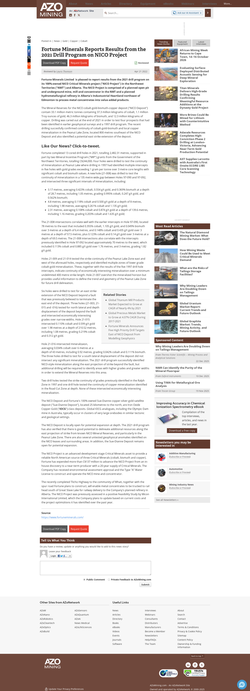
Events (116, 635)
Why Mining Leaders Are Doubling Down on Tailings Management (194, 276)
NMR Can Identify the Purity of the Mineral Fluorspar (182, 356)
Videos (116, 631)
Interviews (150, 610)
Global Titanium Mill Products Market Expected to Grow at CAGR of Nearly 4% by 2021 (126, 304)
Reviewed (143, 62)
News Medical (82, 623)
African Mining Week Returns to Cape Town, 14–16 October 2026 (193, 52)
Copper (74, 40)
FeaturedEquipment (182, 42)
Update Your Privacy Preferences (64, 686)
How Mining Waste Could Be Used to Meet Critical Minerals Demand (195, 240)
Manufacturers (153, 627)
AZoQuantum (82, 614)
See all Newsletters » (167, 483)
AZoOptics (45, 627)
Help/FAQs (150, 639)
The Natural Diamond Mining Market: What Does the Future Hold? (193, 222)
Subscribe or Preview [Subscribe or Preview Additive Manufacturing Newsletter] (180, 440)
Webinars (150, 614)
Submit (145, 584)
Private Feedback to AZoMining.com (131, 579)
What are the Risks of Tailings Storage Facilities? (193, 258)
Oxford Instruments (171, 362)
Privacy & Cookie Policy (190, 631)
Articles (116, 614)
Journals (116, 639)
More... (206, 3)
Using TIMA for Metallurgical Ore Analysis (181, 368)
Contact (182, 618)
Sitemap (182, 635)
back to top (197, 656)
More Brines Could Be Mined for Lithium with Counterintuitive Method (194, 112)
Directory (116, 3)
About (181, 610)
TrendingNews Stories (163, 42)
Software (117, 643)
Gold (64, 40)
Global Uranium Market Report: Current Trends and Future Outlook (194, 293)
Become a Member (155, 631)
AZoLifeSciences (83, 627)
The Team (150, 643)
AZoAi (78, 618)
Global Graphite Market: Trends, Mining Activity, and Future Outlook (194, 311)
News (57, 40)
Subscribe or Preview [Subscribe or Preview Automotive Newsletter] (180, 456)
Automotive (176, 453)
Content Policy (185, 639)
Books (115, 623)
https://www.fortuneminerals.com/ (62, 517)
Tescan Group (168, 373)
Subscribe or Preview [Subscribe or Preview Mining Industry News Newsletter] (180, 471)
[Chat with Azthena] (242, 684)
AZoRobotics (46, 618)
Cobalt (83, 40)
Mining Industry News (181, 468)
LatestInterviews (201, 42)
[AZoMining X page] (79, 15)
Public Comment (95, 579)
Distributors (151, 623)
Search (181, 614)
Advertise (183, 623)
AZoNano (45, 614)
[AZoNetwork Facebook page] (74, 15)
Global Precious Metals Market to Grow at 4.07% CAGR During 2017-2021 (126, 317)
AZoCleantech (47, 623)
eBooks (116, 627)
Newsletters (151, 635)
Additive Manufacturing (182, 437)
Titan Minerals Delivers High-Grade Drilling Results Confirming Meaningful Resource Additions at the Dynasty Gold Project (195, 93)
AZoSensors (81, 610)
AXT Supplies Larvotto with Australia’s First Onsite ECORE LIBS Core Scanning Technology (194, 153)
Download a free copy (182, 415)
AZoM (43, 610)
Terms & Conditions (188, 627)
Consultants (151, 618)
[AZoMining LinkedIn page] (70, 15)
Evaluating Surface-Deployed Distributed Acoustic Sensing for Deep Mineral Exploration (193, 73)
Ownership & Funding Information (189, 645)
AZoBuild (44, 631)
